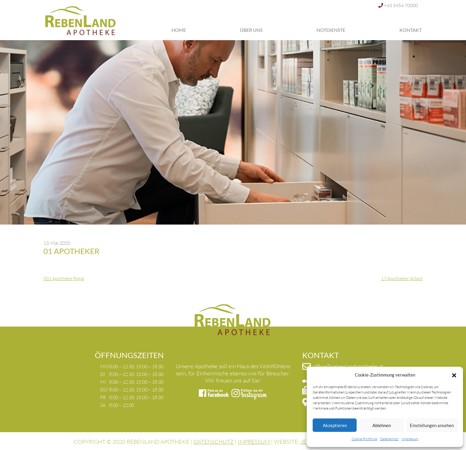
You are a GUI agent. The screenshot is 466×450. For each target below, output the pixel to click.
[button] (454, 375)
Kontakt (410, 30)
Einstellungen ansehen (432, 425)
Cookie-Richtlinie (364, 439)
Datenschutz (389, 439)
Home (178, 30)
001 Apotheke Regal (63, 278)
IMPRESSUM (254, 441)
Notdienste (331, 30)
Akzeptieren (335, 425)
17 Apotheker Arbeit (402, 278)
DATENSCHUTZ (213, 441)
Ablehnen (381, 425)
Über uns (251, 30)
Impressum (410, 439)
